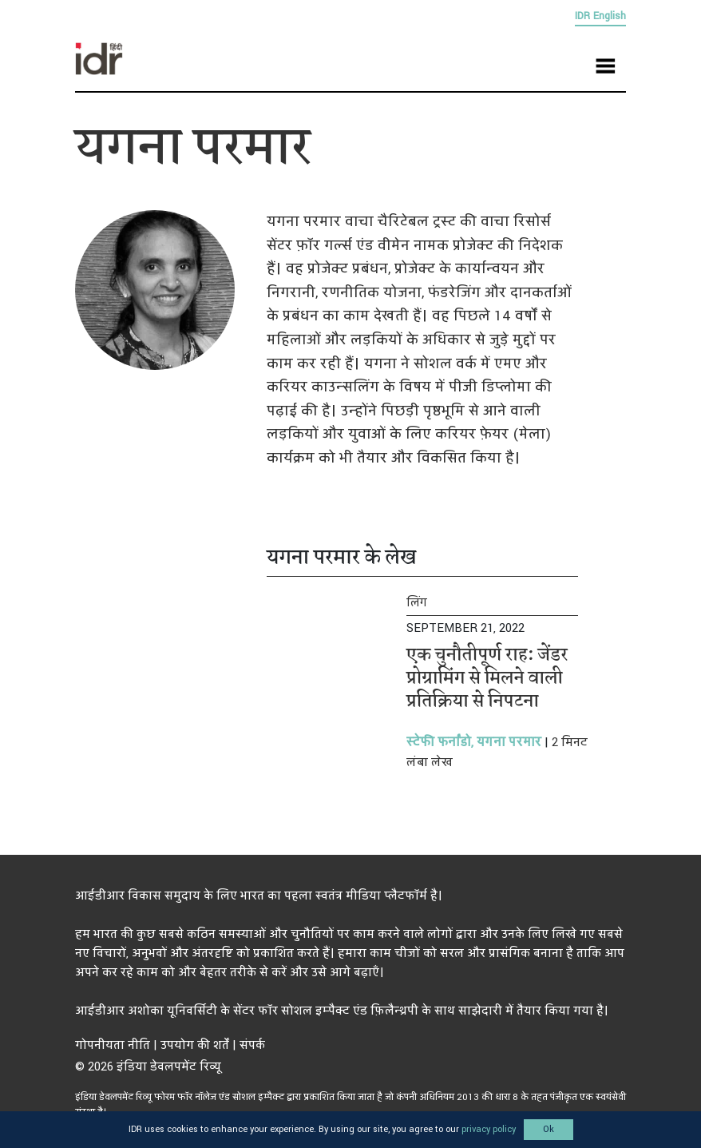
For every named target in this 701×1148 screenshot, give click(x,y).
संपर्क (252, 1045)
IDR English (600, 16)
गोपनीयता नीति (112, 1045)
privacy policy (488, 1129)
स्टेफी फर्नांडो (438, 742)
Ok (548, 1129)
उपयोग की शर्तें (194, 1045)
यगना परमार (507, 742)
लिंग (416, 602)
